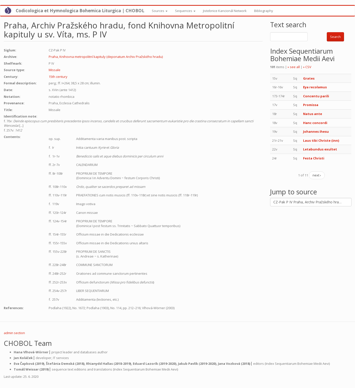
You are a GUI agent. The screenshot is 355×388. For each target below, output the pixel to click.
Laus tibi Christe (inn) (321, 140)
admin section (14, 333)
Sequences (185, 10)
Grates (309, 78)
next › (317, 175)
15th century (58, 76)
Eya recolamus (315, 87)
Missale (54, 70)
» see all (294, 67)
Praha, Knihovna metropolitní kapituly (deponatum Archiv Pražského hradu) (106, 56)
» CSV (307, 67)
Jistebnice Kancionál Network (225, 10)
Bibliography (263, 10)
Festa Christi (313, 158)
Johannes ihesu (316, 131)
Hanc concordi (315, 123)
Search (335, 36)
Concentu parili (316, 96)
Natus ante (312, 114)
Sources (160, 10)
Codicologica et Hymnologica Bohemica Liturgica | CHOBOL (80, 10)
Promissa (310, 105)
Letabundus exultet (320, 149)
